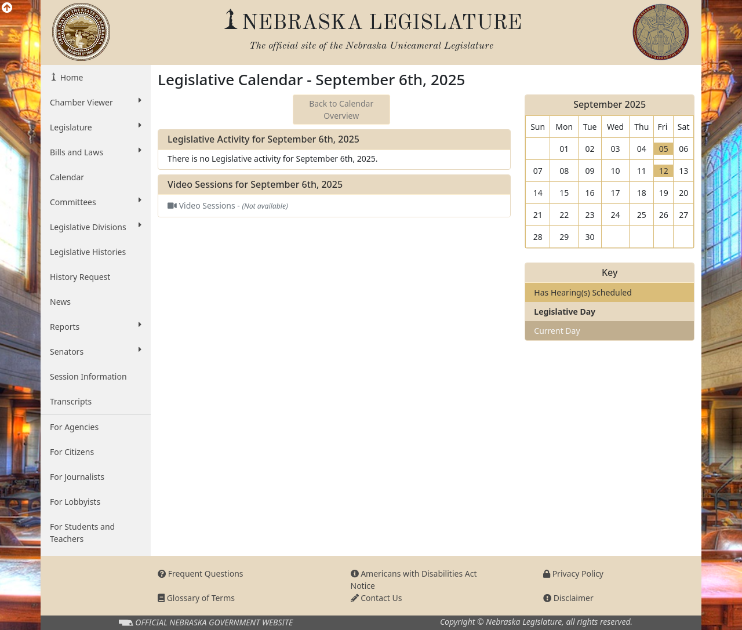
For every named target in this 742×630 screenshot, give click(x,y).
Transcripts (71, 401)
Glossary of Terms (196, 597)
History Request (80, 276)
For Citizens (72, 451)
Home (70, 77)
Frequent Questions (200, 573)
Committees (95, 201)
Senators (95, 351)
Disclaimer (568, 597)
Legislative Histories (88, 251)
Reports (95, 326)
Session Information (88, 376)
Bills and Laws (95, 152)
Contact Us (376, 597)
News (60, 301)
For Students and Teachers (82, 532)
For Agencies (74, 426)
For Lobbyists (75, 501)
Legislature (95, 127)
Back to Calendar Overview (341, 109)
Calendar (67, 177)
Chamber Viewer (95, 102)
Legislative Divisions (95, 226)
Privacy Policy (573, 573)
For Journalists (77, 476)
